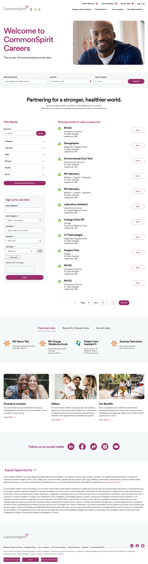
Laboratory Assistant (76, 204)
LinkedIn (71, 446)
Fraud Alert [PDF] (97, 547)
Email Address (12, 205)
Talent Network (74, 547)
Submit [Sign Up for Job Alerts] (24, 277)
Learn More (10, 417)
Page (83, 303)
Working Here (100, 9)
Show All (124, 303)
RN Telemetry (71, 173)
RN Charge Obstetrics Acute (58, 343)
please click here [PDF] (111, 482)
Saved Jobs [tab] (103, 328)
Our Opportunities (134, 9)
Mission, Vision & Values (81, 9)
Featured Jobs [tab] (46, 328)
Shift (7, 154)
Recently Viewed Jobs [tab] (76, 328)
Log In (139, 4)
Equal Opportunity (21, 470)
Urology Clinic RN (74, 219)
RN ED (68, 127)
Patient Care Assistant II (91, 343)
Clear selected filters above (25, 183)
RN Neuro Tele (20, 341)
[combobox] (71, 81)
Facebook (82, 446)
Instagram (104, 446)
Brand (7, 174)
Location (53, 77)
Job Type (8, 148)
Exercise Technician (131, 341)
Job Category (12, 216)
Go (103, 303)
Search (136, 81)
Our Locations (118, 9)
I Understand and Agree (12, 559)
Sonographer (71, 143)
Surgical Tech (71, 250)
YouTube (116, 446)
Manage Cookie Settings (49, 559)
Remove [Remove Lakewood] (8, 257)
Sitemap (85, 547)
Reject (30, 559)
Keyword (7, 129)
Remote (8, 161)
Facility (8, 168)
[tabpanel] (74, 342)
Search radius (100, 77)
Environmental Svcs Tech (78, 158)
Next (113, 303)
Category (9, 141)
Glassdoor (93, 446)
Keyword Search (10, 77)
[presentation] (20, 269)
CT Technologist (73, 234)
